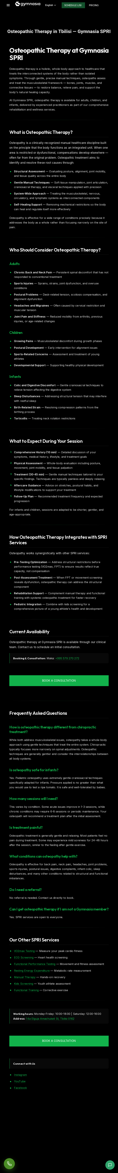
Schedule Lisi (73, 5)
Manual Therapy (25, 977)
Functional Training (26, 990)
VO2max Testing (24, 951)
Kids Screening (23, 983)
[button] (110, 1165)
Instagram (20, 1074)
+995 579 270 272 (67, 658)
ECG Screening (24, 957)
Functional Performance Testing (35, 964)
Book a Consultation (59, 680)
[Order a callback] (9, 1163)
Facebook (20, 1087)
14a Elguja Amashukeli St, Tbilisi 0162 (50, 1018)
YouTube (20, 1081)
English (50, 5)
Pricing (94, 5)
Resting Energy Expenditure (32, 970)
